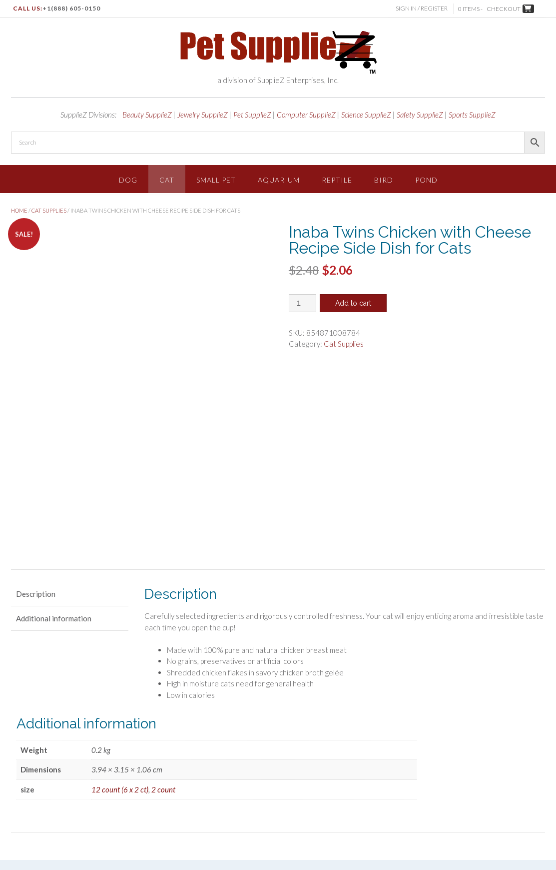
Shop (268, 806)
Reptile (337, 180)
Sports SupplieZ (472, 114)
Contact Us (529, 806)
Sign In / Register (423, 8)
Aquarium (279, 180)
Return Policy (487, 806)
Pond (426, 180)
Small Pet (216, 180)
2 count (163, 677)
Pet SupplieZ (252, 114)
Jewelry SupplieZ (202, 114)
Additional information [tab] (53, 506)
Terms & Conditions (310, 806)
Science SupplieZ (366, 114)
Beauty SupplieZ (147, 114)
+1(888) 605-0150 (71, 8)
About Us (448, 806)
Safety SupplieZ (420, 114)
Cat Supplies (48, 210)
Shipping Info (409, 806)
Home (19, 210)
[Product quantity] (302, 303)
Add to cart (353, 303)
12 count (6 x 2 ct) (119, 677)
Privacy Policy (365, 806)
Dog (128, 180)
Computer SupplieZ (306, 114)
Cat (166, 180)
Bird (383, 180)
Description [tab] (35, 482)
